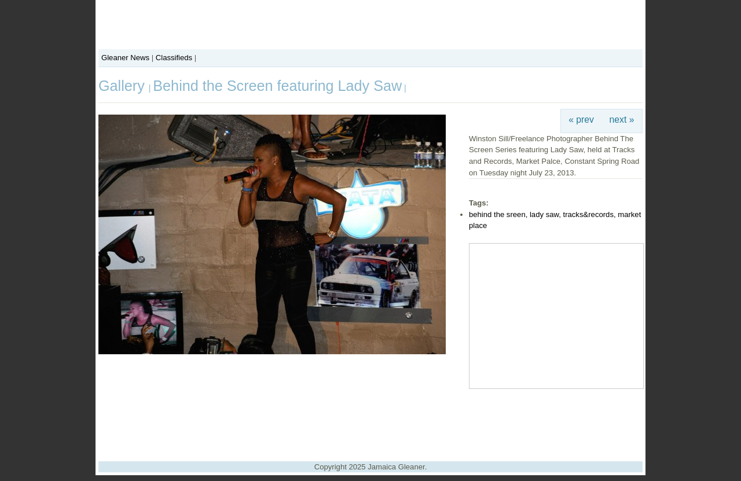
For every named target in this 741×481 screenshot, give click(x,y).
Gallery (123, 86)
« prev (581, 119)
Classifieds (174, 57)
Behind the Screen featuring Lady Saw (277, 86)
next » (622, 119)
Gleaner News (125, 57)
